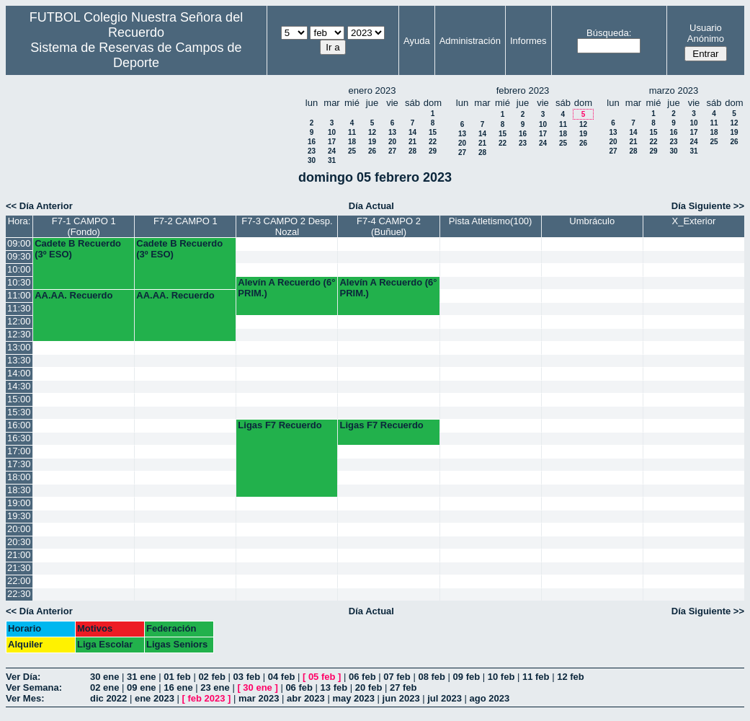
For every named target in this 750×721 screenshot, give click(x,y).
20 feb (369, 687)
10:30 (19, 282)
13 (392, 132)
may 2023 (353, 698)
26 (372, 151)
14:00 (19, 373)
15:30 (19, 412)
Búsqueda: (608, 32)
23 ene (214, 687)
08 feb (431, 676)
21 (412, 142)
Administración (470, 40)
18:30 (19, 490)
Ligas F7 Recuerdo (279, 425)
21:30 (19, 567)
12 (372, 132)
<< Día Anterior (39, 205)
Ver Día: (23, 676)
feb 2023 (206, 698)
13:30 (19, 360)
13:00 (19, 347)
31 (332, 160)
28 (412, 151)
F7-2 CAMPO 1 (185, 221)
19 (372, 142)
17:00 (19, 451)
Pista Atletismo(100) (490, 221)
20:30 (19, 541)
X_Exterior (694, 221)
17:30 (19, 464)
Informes (528, 40)
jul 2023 (444, 698)
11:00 (19, 295)
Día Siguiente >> (707, 205)
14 (412, 132)
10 (332, 132)
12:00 (19, 321)
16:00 (19, 425)
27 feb (403, 687)
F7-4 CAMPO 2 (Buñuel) (389, 226)
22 (433, 142)
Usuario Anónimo (705, 33)
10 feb (501, 676)
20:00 (19, 528)
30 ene (104, 676)
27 (392, 151)
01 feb (177, 676)
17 (332, 142)
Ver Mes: (25, 698)
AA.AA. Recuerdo (73, 295)
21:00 (19, 554)
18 (352, 142)
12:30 (19, 334)
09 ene (141, 687)
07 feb (397, 676)
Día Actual (371, 205)
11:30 (19, 308)
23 (312, 151)
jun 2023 (401, 698)
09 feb (467, 676)
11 (352, 132)
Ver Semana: (34, 687)
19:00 (19, 502)
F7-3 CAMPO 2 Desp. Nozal (286, 226)
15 (433, 132)
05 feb (322, 676)
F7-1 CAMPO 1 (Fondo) (84, 226)
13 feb (334, 687)
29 (433, 151)
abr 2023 (306, 698)
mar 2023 (258, 698)
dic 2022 (108, 698)
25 (352, 151)
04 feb (281, 676)
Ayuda (416, 40)
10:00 (19, 269)
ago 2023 (490, 698)
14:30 (19, 386)
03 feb (247, 676)
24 (332, 151)
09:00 (19, 243)
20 (392, 142)
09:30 (19, 256)
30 (312, 160)
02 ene (104, 687)
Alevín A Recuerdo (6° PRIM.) (286, 287)
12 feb (570, 676)
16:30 (19, 438)
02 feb (212, 676)
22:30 (19, 593)
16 (312, 142)
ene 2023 (154, 698)
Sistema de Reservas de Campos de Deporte (135, 55)
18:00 (19, 477)
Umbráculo (592, 221)
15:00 (19, 399)
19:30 (19, 515)
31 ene (141, 676)
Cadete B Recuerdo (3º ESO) (78, 249)
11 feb (536, 676)
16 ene (178, 687)
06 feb (362, 676)
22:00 (19, 580)
